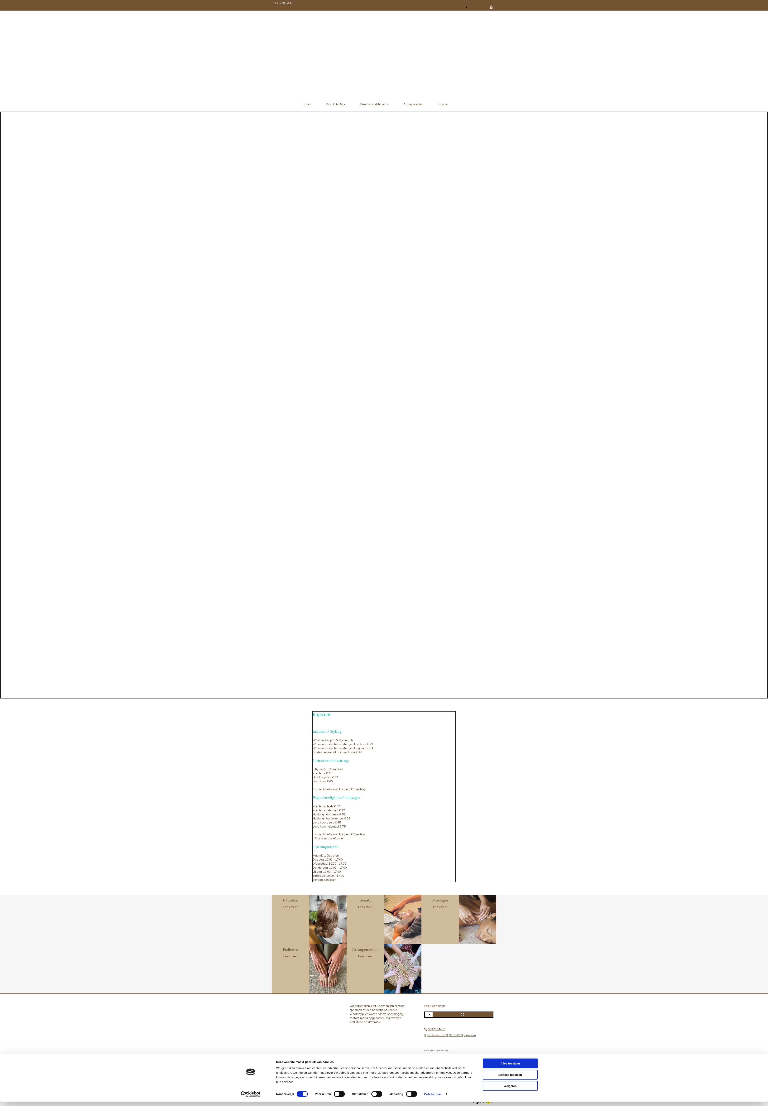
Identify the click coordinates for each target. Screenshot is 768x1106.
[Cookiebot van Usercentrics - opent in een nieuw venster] (250, 1098)
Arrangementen (413, 104)
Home (307, 104)
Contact (443, 104)
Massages (440, 900)
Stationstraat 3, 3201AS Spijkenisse (451, 1035)
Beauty (365, 900)
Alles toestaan (510, 1067)
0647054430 (284, 2)
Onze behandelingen (373, 104)
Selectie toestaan (510, 1079)
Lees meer (290, 907)
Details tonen (433, 1098)
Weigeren (510, 1090)
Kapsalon (290, 900)
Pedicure (290, 950)
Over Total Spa (335, 104)
